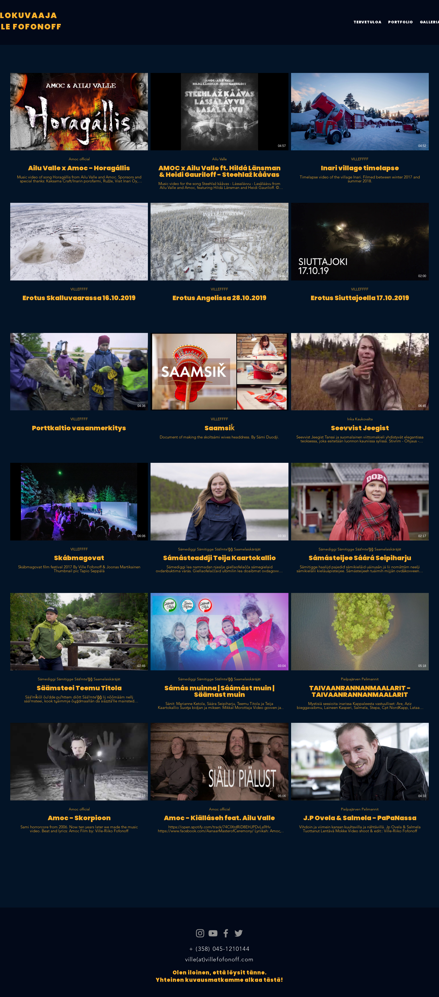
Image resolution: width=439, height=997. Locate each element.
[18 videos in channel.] (219, 456)
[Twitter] (238, 933)
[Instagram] (200, 933)
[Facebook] (225, 933)
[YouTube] (212, 933)
